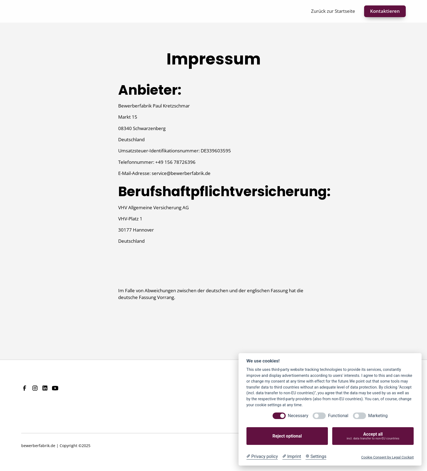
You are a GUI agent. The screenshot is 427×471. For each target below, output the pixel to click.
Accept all (373, 436)
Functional (338, 415)
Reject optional (287, 436)
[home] (39, 11)
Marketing (378, 415)
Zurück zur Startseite (333, 11)
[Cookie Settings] (316, 456)
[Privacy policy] (262, 456)
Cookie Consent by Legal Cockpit (387, 457)
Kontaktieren (385, 11)
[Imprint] (291, 456)
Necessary (298, 415)
